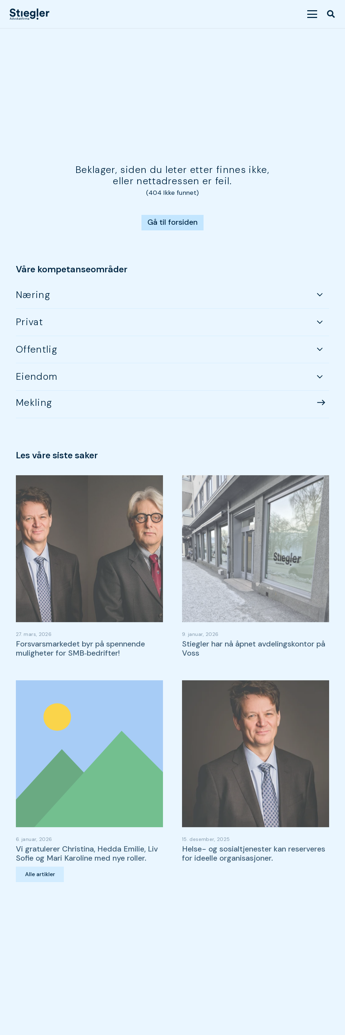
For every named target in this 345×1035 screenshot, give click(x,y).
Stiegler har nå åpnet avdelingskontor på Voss (253, 669)
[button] (312, 14)
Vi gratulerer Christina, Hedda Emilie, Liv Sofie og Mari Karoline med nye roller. (87, 874)
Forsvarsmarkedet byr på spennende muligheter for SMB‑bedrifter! (80, 669)
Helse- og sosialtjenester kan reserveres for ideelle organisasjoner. (253, 874)
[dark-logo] (29, 14)
